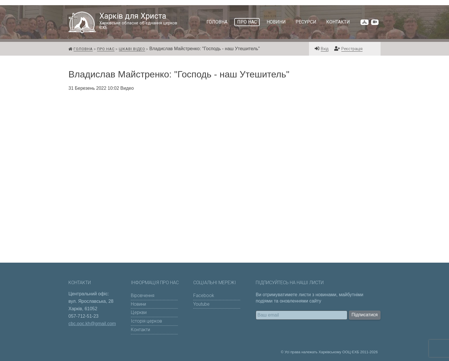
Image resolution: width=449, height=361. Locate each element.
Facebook (203, 295)
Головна (216, 22)
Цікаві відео (132, 49)
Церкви (139, 312)
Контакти (338, 22)
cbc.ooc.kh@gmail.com (92, 323)
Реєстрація (352, 48)
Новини (276, 22)
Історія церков (146, 321)
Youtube (201, 304)
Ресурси (306, 22)
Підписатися (365, 314)
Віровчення (142, 295)
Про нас (247, 22)
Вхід (324, 48)
